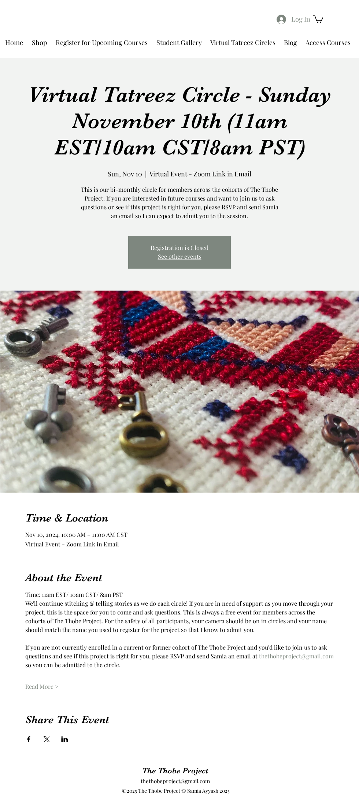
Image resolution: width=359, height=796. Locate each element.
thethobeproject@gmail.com (175, 781)
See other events (179, 256)
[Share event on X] (46, 739)
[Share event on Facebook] (28, 739)
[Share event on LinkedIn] (64, 739)
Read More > (42, 686)
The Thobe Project (175, 770)
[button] (318, 19)
